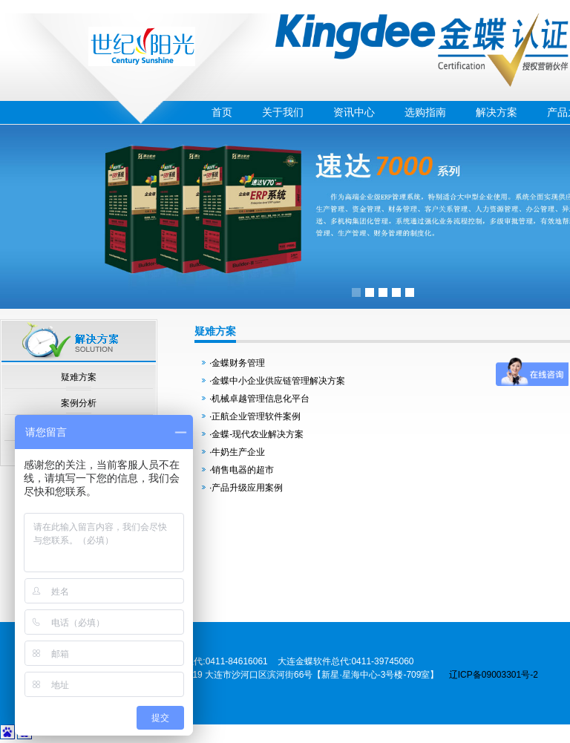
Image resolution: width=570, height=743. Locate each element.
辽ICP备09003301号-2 (493, 675)
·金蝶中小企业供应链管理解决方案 (277, 381)
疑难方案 (78, 377)
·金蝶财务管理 (237, 363)
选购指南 (425, 112)
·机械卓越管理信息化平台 (259, 398)
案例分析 (78, 403)
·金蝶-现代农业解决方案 (256, 434)
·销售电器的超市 (241, 470)
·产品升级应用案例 (246, 487)
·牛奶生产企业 (237, 452)
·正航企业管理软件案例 (255, 416)
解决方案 (496, 112)
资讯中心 (354, 112)
